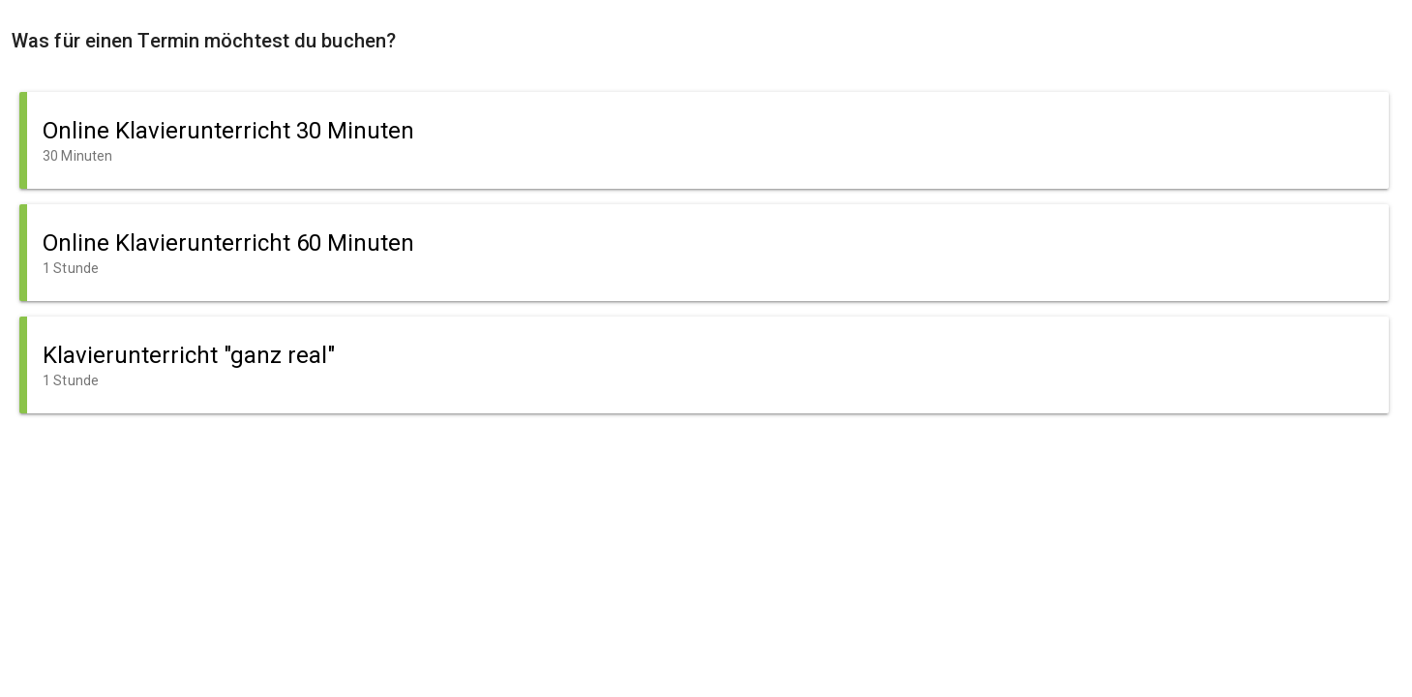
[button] (704, 140)
